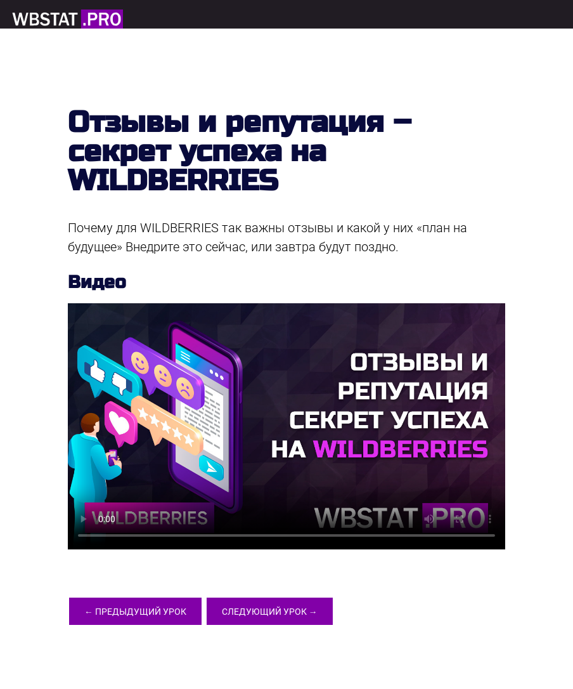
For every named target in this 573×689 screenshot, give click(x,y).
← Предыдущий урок (138, 613)
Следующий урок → (279, 613)
